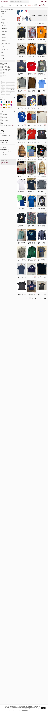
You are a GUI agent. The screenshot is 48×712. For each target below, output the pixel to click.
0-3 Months (12, 84)
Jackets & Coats (4, 22)
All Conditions (4, 140)
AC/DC (2, 72)
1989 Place (3, 64)
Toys (2, 50)
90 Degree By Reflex (5, 67)
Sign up (45, 1)
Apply (13, 125)
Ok (43, 708)
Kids (17, 5)
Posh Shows (30, 5)
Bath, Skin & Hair (4, 49)
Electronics (2, 55)
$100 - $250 (4, 119)
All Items (3, 131)
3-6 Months (2, 87)
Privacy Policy (25, 710)
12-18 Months (2, 90)
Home (20, 5)
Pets (1, 53)
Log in (42, 1)
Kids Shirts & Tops (9, 9)
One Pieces (3, 25)
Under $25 (3, 114)
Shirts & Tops (4, 28)
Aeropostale (3, 75)
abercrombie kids (5, 70)
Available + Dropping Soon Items (6, 152)
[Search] (21, 1)
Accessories (3, 17)
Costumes (3, 47)
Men (13, 5)
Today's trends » (4, 163)
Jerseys (3, 34)
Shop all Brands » (5, 162)
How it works (35, 5)
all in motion (4, 76)
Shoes (2, 44)
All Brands (3, 63)
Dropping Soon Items (5, 154)
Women (9, 5)
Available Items (4, 149)
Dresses (3, 20)
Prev (26, 298)
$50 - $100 (3, 117)
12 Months (12, 92)
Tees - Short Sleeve (6, 43)
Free (2, 133)
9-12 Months (12, 87)
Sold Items (3, 155)
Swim (2, 46)
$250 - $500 (4, 120)
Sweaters (4, 37)
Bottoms (3, 19)
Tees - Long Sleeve (6, 41)
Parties (24, 5)
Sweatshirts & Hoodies (7, 38)
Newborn (7, 83)
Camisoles (4, 32)
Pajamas (3, 26)
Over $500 (3, 122)
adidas (2, 73)
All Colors (3, 99)
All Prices (3, 113)
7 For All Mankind (5, 66)
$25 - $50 (3, 116)
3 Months (12, 89)
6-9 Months (7, 87)
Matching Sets (4, 23)
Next (45, 298)
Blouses (3, 29)
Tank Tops (4, 40)
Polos (3, 35)
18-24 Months (7, 90)
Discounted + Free (5, 135)
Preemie (2, 83)
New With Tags (4, 142)
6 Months (3, 92)
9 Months (8, 92)
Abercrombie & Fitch (5, 69)
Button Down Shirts (6, 31)
